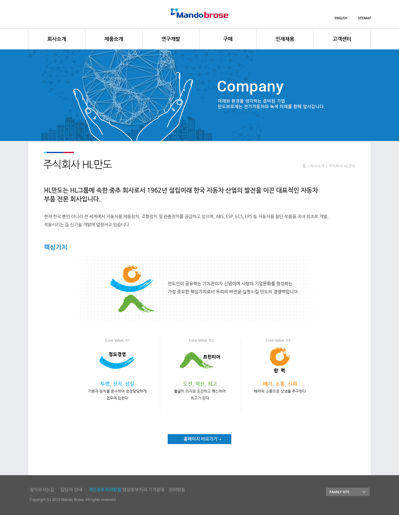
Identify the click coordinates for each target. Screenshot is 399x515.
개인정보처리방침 (105, 490)
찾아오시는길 (42, 490)
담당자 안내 (71, 490)
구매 (228, 39)
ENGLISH (340, 18)
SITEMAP (364, 18)
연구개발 (170, 39)
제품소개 (113, 39)
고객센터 (342, 39)
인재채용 (285, 39)
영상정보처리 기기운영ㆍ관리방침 (154, 490)
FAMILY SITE (348, 492)
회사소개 (56, 39)
